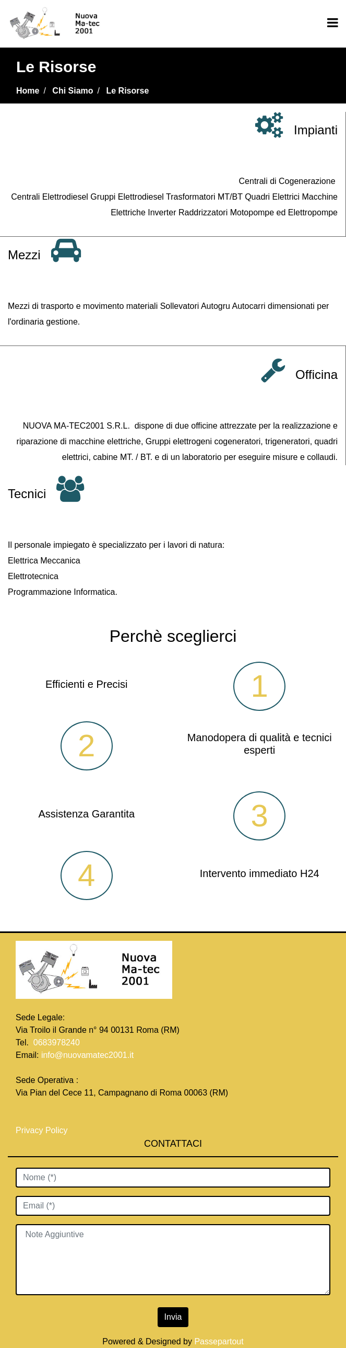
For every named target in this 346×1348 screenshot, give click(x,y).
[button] (173, 1317)
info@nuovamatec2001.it (87, 1055)
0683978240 (56, 1042)
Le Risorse (127, 90)
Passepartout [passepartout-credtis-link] (218, 1341)
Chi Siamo (72, 90)
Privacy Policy (43, 1130)
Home (27, 90)
